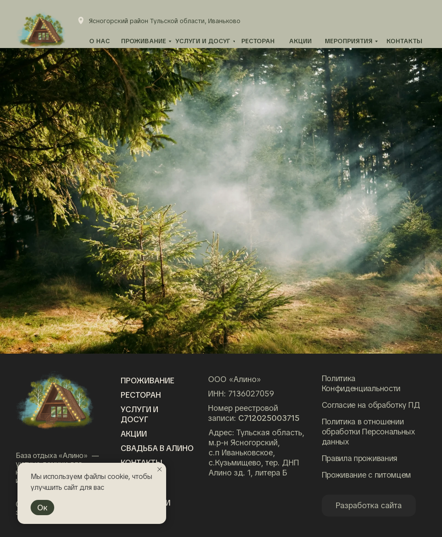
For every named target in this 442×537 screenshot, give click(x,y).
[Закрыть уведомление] (159, 469)
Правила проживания (360, 458)
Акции (134, 434)
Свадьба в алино (157, 448)
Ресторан (141, 395)
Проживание (147, 380)
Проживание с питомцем (366, 475)
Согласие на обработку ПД (371, 405)
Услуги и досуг (139, 414)
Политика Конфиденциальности (361, 383)
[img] (55, 400)
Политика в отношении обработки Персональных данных (368, 432)
